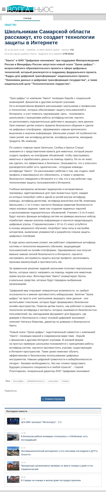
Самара (65, 381)
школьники (53, 381)
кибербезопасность (36, 381)
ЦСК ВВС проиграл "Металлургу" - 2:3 (41, 422)
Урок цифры (18, 381)
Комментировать (53, 399)
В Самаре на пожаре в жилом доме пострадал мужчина (51, 480)
